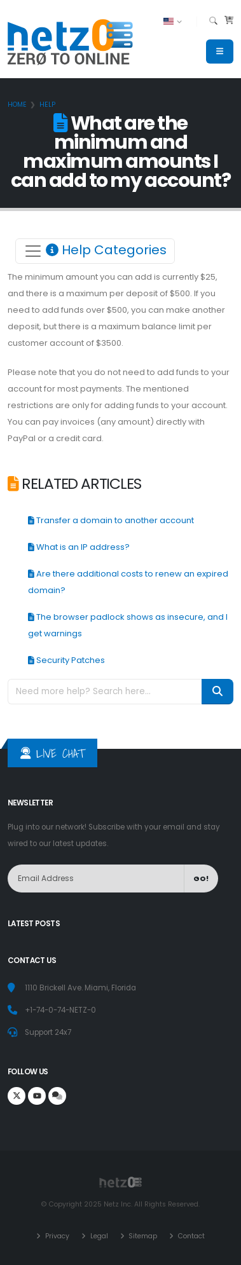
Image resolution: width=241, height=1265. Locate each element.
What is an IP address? (79, 547)
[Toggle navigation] (95, 251)
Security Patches (66, 660)
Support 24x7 (48, 1032)
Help (47, 104)
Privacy (56, 1236)
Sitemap (142, 1236)
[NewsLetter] (96, 879)
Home (17, 104)
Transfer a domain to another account (111, 520)
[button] (173, 21)
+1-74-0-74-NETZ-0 (60, 1010)
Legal (98, 1236)
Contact (190, 1236)
